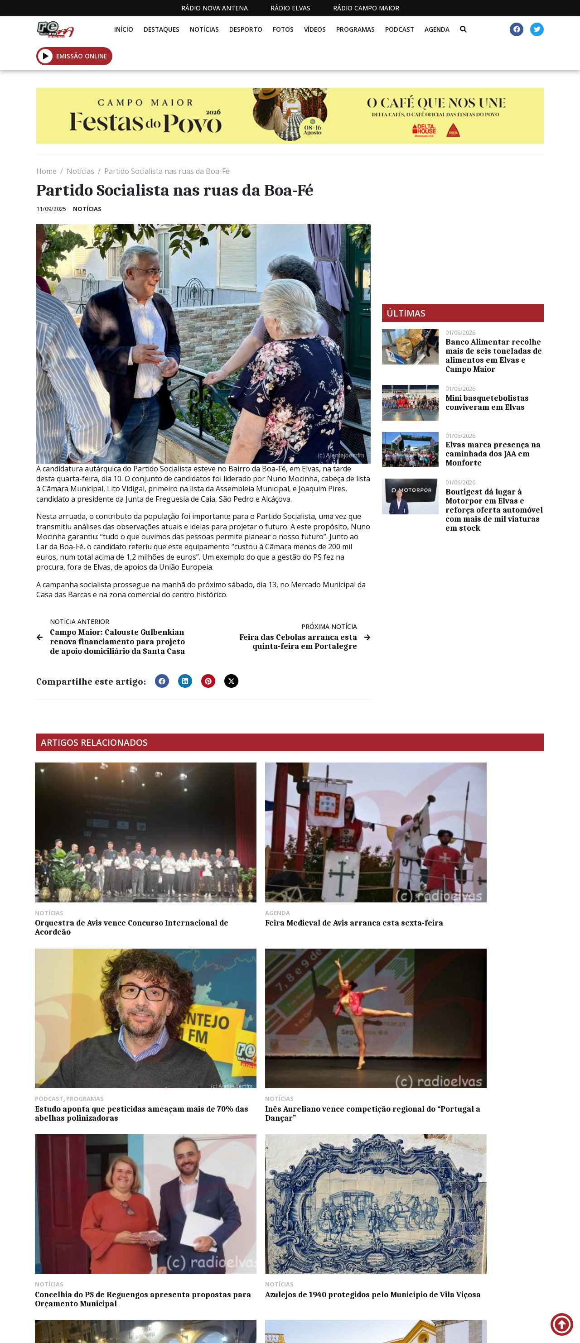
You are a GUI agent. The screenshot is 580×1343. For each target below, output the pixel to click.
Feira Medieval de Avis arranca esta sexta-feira (223, 862)
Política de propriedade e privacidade (458, 1329)
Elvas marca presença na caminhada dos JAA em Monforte (493, 453)
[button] (45, 56)
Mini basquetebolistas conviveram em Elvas (487, 402)
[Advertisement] (463, 229)
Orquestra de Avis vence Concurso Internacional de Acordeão (86, 866)
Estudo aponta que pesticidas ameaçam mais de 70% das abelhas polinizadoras (351, 866)
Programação (315, 1328)
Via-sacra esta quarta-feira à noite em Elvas (351, 991)
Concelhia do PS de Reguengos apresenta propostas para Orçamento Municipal (93, 995)
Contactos (376, 1328)
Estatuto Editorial (223, 1329)
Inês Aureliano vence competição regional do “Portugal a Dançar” (470, 866)
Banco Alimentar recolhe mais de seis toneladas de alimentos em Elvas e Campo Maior (493, 355)
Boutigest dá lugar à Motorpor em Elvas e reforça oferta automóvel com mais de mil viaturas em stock (494, 509)
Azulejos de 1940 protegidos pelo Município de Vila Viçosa (220, 991)
